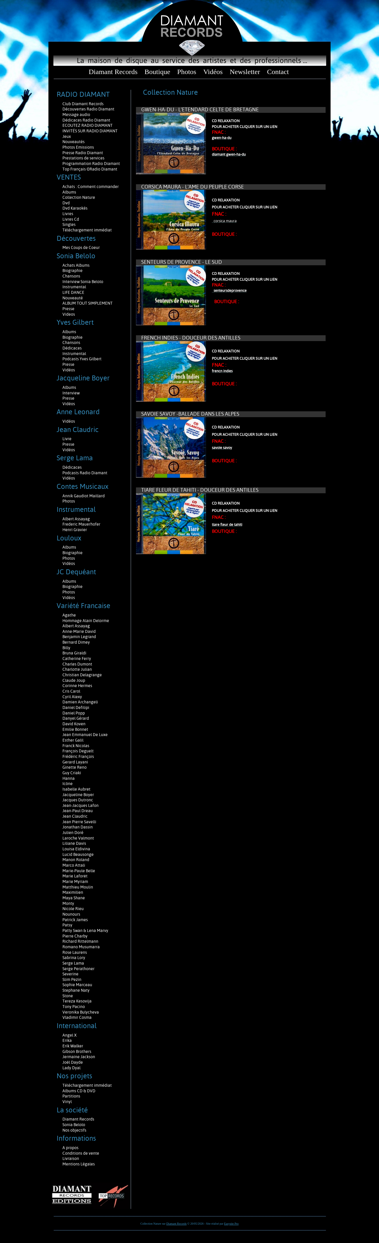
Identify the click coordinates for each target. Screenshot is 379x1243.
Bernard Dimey (76, 642)
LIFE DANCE (73, 292)
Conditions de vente (80, 1153)
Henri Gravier (74, 529)
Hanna (68, 778)
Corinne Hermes (77, 685)
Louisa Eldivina (76, 849)
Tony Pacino (73, 1006)
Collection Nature (78, 197)
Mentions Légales (78, 1164)
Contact (278, 72)
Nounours (71, 914)
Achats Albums (76, 265)
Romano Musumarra (81, 946)
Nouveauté (72, 298)
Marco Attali (73, 865)
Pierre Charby (75, 936)
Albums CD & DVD (78, 1090)
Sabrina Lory (73, 957)
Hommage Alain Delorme (85, 620)
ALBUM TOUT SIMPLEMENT (87, 303)
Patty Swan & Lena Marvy (85, 930)
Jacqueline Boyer (78, 794)
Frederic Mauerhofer (81, 524)
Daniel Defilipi (75, 707)
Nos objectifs (74, 1130)
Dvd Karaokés (75, 208)
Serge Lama (73, 963)
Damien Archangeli (80, 702)
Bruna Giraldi (74, 653)
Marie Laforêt (75, 876)
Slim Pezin (71, 979)
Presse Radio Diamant (82, 152)
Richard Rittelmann (80, 941)
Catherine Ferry (76, 658)
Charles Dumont (77, 664)
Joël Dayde (72, 1062)
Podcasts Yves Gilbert (82, 359)
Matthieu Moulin (77, 887)
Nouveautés (73, 141)
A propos (70, 1147)
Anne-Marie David (79, 631)
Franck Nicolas (75, 745)
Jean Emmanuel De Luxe (85, 734)
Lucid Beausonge (78, 854)
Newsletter (245, 72)
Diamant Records (113, 72)
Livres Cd (70, 219)
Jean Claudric (75, 816)
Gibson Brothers (76, 1051)
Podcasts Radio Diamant (84, 472)
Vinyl (67, 1101)
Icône (67, 783)
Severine (70, 974)
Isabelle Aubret (76, 789)
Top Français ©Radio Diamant (89, 169)
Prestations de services (83, 158)
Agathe (69, 615)
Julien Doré (72, 832)
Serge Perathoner (78, 968)
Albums (69, 192)
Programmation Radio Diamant (91, 163)
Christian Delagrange (82, 675)
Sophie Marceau (77, 984)
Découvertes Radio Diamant (88, 109)
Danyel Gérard (75, 718)
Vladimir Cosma (77, 1017)
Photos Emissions (78, 147)
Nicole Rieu (73, 908)
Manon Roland (75, 859)
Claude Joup (73, 680)
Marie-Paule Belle (78, 870)
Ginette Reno (74, 767)
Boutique (157, 72)
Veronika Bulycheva (80, 1012)
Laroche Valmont (78, 838)
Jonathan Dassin (77, 827)
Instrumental (74, 287)
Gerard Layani (75, 762)
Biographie (72, 270)
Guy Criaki (71, 772)
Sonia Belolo (73, 1124)
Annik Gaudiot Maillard (83, 496)
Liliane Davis (74, 843)
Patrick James (75, 919)
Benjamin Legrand (79, 636)
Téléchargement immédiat (87, 230)
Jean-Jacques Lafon (80, 805)
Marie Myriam (75, 881)
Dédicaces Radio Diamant (86, 120)
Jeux (66, 136)
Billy (66, 647)
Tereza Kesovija (77, 1001)
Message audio (76, 114)
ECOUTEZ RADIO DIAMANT (87, 125)
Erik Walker (72, 1046)
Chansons (71, 276)
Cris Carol (71, 691)
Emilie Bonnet (75, 729)
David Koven (73, 723)
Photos (186, 72)
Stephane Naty (76, 990)
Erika (67, 1040)
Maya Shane (73, 898)
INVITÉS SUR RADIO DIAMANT (90, 131)
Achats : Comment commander (91, 186)
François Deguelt (78, 751)
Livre (66, 438)
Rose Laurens (74, 952)
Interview (71, 393)
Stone (67, 995)
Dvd (66, 203)
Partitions (71, 1096)
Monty (68, 903)
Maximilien (72, 892)
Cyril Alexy (72, 696)
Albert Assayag (76, 519)
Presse (68, 308)
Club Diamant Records (83, 103)
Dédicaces (72, 348)
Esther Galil (72, 740)
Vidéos (213, 72)
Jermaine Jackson (78, 1056)
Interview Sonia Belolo (82, 281)
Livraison (70, 1158)
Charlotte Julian (77, 669)
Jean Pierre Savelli (79, 821)
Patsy (67, 925)
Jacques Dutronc (77, 800)
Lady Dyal (71, 1067)
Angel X (69, 1035)
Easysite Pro (231, 1223)
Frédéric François (78, 756)
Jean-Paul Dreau (77, 810)
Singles (69, 224)
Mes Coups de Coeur (81, 247)
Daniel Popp (73, 713)
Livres (67, 213)
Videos (68, 314)
